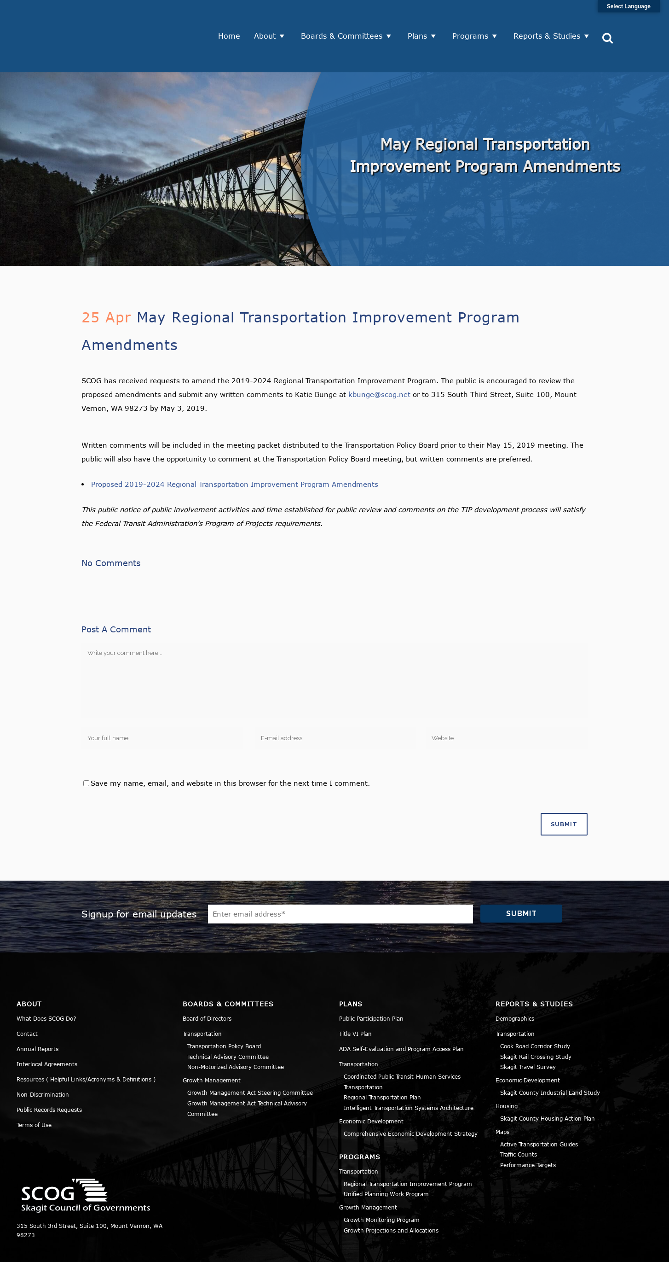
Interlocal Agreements (47, 1028)
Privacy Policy (543, 1250)
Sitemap (640, 1250)
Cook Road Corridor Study (535, 1010)
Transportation (202, 998)
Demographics (515, 983)
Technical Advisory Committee (228, 1021)
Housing (507, 1070)
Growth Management (212, 1044)
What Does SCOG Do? (46, 983)
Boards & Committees (345, 18)
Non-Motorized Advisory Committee (235, 1031)
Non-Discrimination (43, 1059)
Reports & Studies (550, 18)
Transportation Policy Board (224, 1010)
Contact (27, 998)
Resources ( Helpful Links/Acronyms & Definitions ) (86, 1043)
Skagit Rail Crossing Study (535, 1021)
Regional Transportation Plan (382, 1062)
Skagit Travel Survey (528, 1031)
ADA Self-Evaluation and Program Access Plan (401, 1013)
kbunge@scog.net (379, 359)
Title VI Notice (596, 1250)
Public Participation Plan (371, 983)
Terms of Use (34, 1089)
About (268, 18)
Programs (474, 18)
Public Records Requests (49, 1074)
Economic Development (371, 1085)
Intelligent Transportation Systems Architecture (408, 1072)
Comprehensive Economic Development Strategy (411, 1098)
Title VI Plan (355, 998)
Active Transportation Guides (539, 1108)
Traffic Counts (518, 1119)
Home (233, 18)
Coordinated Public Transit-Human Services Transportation (402, 1046)
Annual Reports (37, 1013)
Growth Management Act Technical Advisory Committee (247, 1072)
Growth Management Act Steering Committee (250, 1057)
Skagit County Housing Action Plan (547, 1083)
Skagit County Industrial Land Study (550, 1057)
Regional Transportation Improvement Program (408, 1148)
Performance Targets (528, 1129)
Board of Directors (207, 983)
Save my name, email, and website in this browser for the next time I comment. (230, 747)
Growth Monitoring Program (382, 1184)
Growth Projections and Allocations (391, 1195)
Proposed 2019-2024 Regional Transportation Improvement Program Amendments (234, 448)
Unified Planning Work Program (386, 1159)
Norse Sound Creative (315, 1250)
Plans (421, 18)
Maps (502, 1096)
